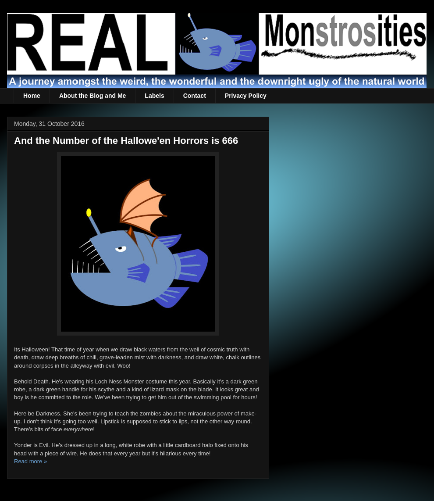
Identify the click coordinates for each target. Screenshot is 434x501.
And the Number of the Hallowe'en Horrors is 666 (126, 140)
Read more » (30, 461)
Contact (194, 95)
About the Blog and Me (92, 95)
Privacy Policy (246, 95)
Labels (154, 95)
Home (31, 95)
